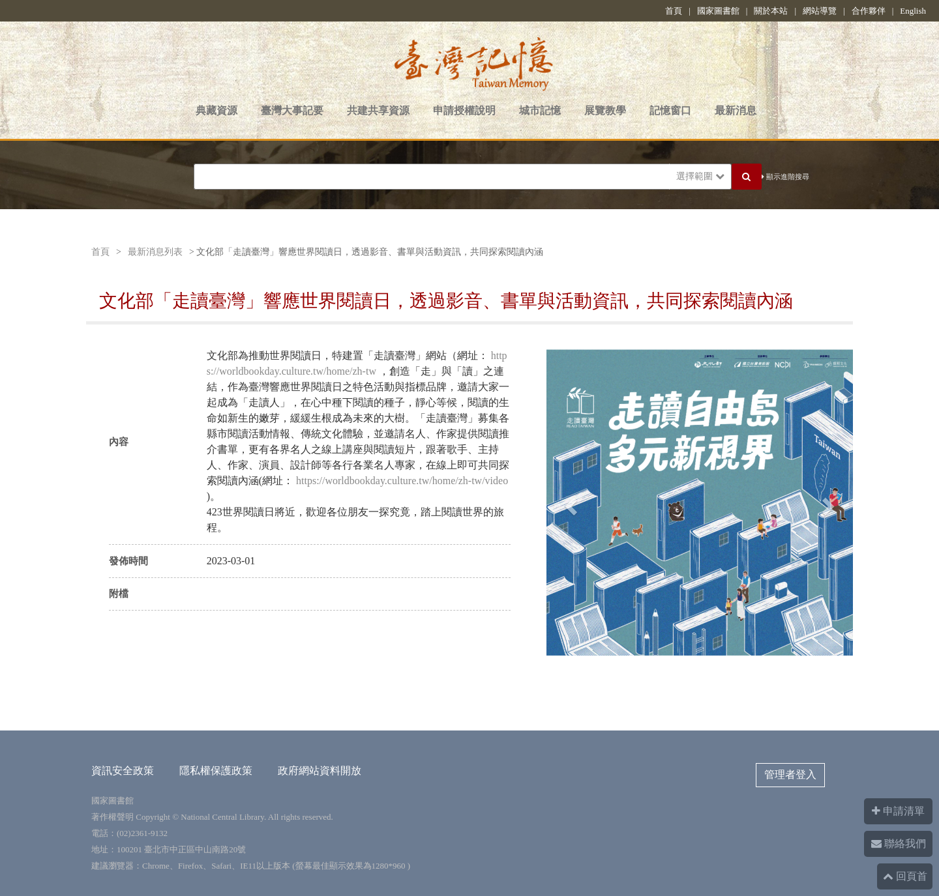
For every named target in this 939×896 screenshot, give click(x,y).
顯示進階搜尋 (785, 177)
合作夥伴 (869, 11)
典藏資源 (216, 110)
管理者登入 (790, 774)
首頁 (673, 11)
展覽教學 (605, 110)
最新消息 (735, 110)
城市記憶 (540, 110)
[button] (569, 502)
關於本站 (771, 11)
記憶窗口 (670, 110)
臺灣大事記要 (292, 110)
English (913, 11)
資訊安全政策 (122, 770)
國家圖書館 (718, 11)
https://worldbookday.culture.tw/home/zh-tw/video (402, 480)
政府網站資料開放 (319, 770)
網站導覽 (820, 11)
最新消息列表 (155, 252)
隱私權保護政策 (215, 770)
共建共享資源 (378, 110)
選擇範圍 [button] (700, 176)
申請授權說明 (464, 110)
